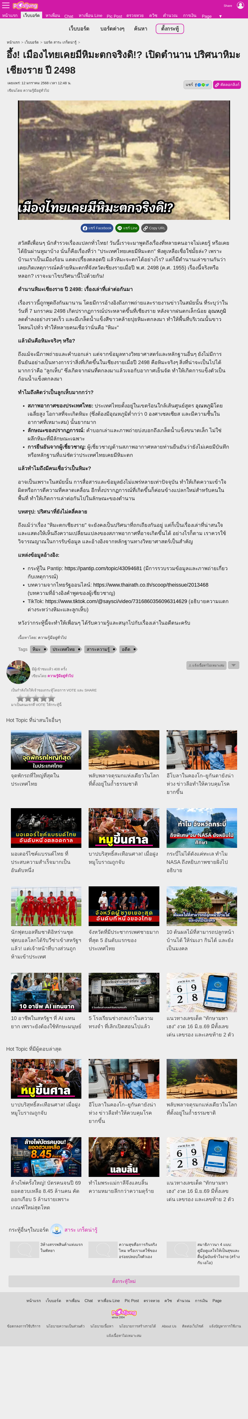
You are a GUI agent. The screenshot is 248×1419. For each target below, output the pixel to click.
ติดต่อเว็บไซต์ (192, 1326)
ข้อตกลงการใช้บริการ (23, 1326)
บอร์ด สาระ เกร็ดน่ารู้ (60, 42)
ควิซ (153, 15)
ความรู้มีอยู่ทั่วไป (36, 90)
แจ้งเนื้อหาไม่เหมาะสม (124, 1336)
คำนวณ (170, 15)
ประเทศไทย (64, 649)
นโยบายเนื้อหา (101, 1326)
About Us (169, 1326)
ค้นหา (140, 29)
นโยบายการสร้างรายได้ (137, 1326)
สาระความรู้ (98, 649)
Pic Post (114, 16)
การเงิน (189, 15)
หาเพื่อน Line (90, 15)
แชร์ (197, 85)
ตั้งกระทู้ (170, 29)
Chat (68, 16)
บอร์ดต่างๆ (112, 29)
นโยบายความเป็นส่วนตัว (65, 1326)
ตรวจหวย (135, 15)
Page (207, 16)
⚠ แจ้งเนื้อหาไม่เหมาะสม (207, 665)
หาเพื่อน (53, 15)
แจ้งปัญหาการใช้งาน (225, 1326)
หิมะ (36, 649)
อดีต (126, 649)
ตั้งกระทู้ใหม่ (124, 1281)
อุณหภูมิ (217, 311)
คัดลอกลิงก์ (227, 85)
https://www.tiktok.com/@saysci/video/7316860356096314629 (116, 601)
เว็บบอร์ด (31, 15)
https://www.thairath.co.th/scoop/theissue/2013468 (150, 585)
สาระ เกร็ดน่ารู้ (74, 1230)
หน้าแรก (9, 15)
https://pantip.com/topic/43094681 (103, 568)
